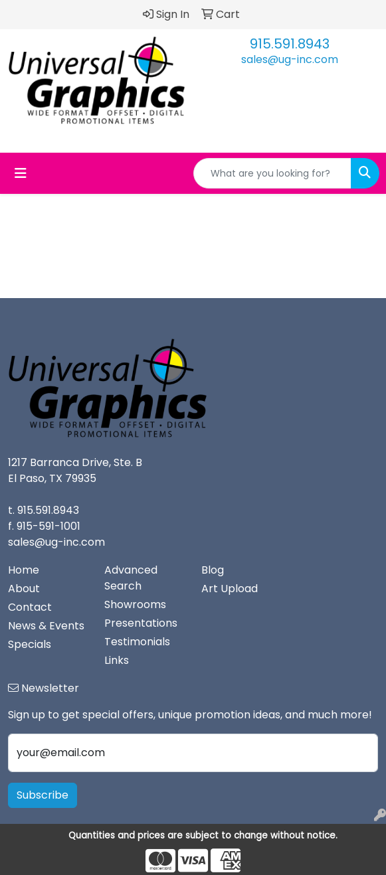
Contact (30, 607)
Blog (212, 570)
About (24, 588)
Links (116, 660)
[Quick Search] (272, 173)
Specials (29, 644)
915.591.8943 (290, 44)
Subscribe (42, 795)
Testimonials (137, 641)
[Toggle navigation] (21, 173)
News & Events (46, 625)
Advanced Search (130, 578)
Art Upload (229, 588)
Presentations (140, 623)
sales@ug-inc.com (289, 59)
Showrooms (135, 604)
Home (23, 570)
